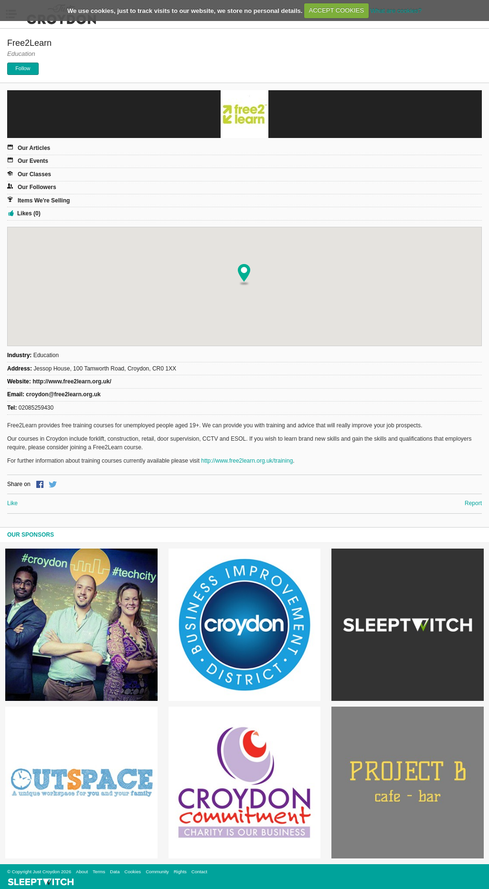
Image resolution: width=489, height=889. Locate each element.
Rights (180, 871)
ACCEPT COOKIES (336, 10)
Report (473, 503)
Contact (199, 871)
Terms (99, 871)
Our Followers (37, 187)
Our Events (33, 161)
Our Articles (34, 148)
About (82, 871)
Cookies (132, 871)
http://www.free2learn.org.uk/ (71, 381)
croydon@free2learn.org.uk (63, 394)
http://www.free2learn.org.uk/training (247, 460)
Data (114, 871)
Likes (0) (29, 213)
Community (157, 871)
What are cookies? (396, 10)
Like (12, 503)
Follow (22, 68)
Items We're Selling (44, 200)
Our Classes (34, 174)
